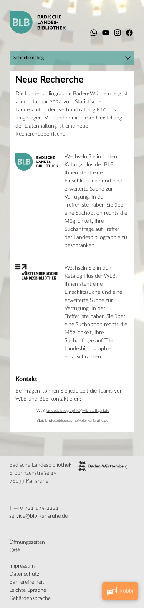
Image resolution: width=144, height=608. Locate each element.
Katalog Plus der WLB (90, 276)
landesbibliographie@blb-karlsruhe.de (76, 420)
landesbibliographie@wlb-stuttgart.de (77, 411)
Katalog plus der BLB (89, 164)
